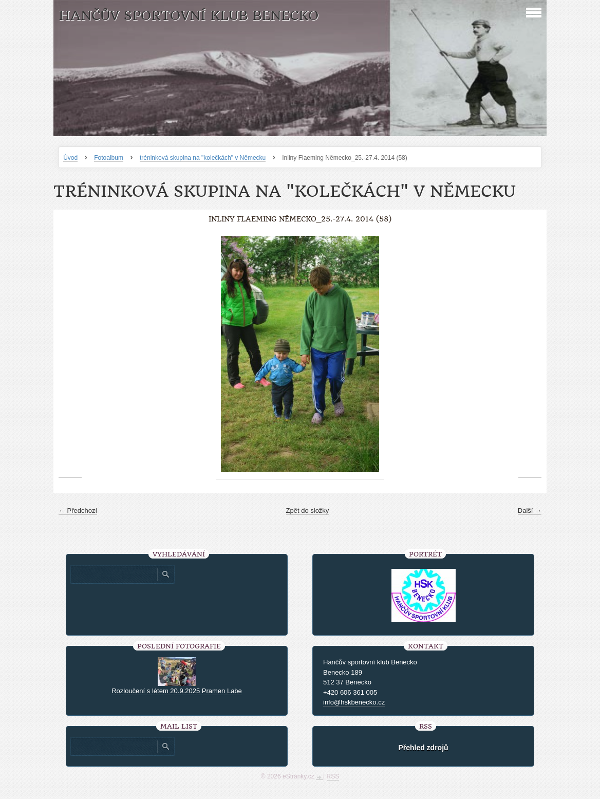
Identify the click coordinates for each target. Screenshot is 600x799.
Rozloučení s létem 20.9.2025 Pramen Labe (176, 691)
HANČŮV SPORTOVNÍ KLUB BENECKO (188, 16)
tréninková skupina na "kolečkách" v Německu (203, 157)
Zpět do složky (307, 510)
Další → (529, 510)
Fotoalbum (108, 157)
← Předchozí (78, 510)
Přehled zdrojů (423, 748)
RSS (333, 776)
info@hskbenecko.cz (354, 702)
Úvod (70, 157)
